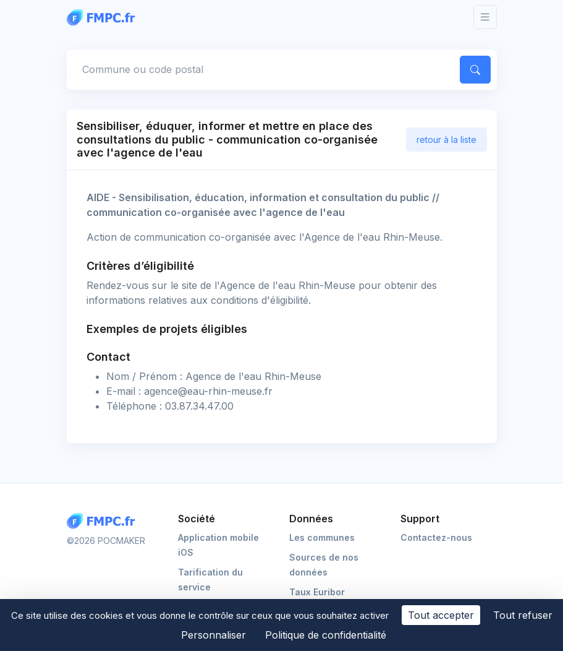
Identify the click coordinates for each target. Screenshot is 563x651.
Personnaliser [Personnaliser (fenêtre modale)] (213, 635)
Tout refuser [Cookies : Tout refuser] (522, 615)
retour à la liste (446, 139)
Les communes (322, 537)
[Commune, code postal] (260, 69)
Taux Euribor (317, 592)
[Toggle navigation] (485, 17)
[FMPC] (104, 16)
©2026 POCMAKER (106, 540)
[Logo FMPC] (104, 521)
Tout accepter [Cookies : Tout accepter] (441, 615)
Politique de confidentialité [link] (325, 635)
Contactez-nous (436, 537)
